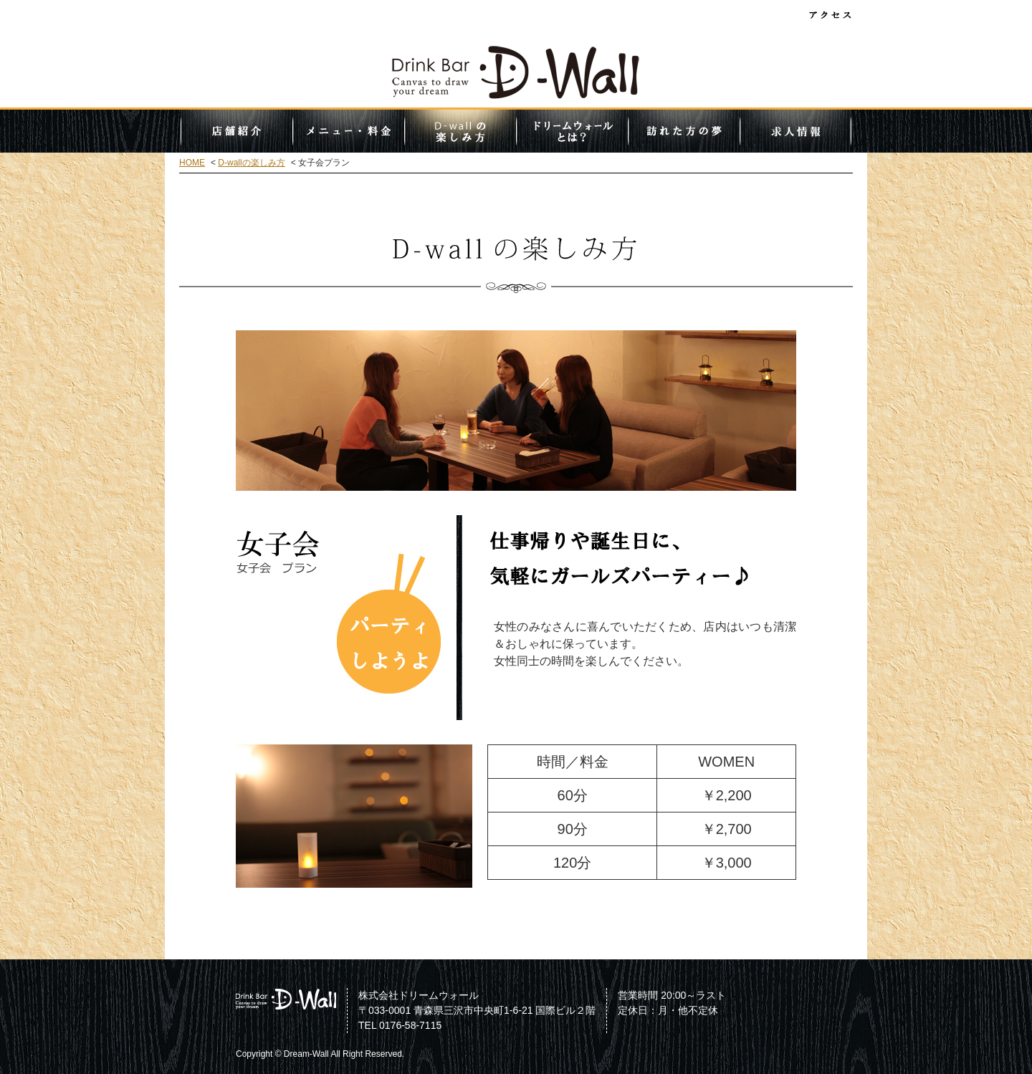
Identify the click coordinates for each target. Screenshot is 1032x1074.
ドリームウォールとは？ (572, 131)
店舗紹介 (236, 131)
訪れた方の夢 (684, 131)
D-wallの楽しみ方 (460, 131)
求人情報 (795, 131)
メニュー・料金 (348, 131)
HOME (192, 163)
